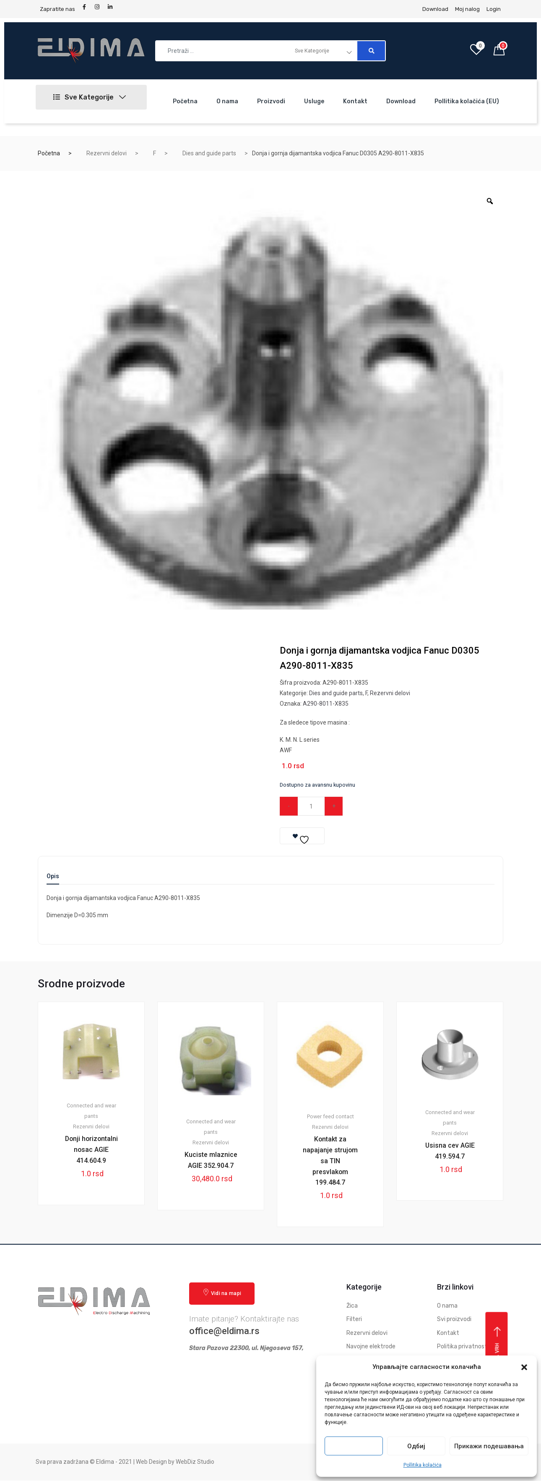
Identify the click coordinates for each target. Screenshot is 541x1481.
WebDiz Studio (195, 1462)
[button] (524, 1367)
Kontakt (355, 101)
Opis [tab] (53, 876)
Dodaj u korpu (389, 806)
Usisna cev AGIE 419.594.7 (450, 1150)
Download (401, 101)
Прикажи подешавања (489, 1446)
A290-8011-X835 (326, 703)
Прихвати (354, 1446)
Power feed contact (330, 1116)
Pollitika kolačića (422, 1465)
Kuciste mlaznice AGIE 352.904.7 (211, 1160)
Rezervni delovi (106, 153)
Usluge (314, 101)
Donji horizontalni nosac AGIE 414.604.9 (91, 1150)
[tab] (53, 878)
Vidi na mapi (222, 1293)
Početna (185, 101)
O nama (227, 101)
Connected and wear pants (91, 1111)
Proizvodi (271, 101)
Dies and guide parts (209, 153)
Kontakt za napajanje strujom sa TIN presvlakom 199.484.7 (330, 1161)
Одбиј (416, 1446)
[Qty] (311, 806)
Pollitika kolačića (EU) (466, 101)
